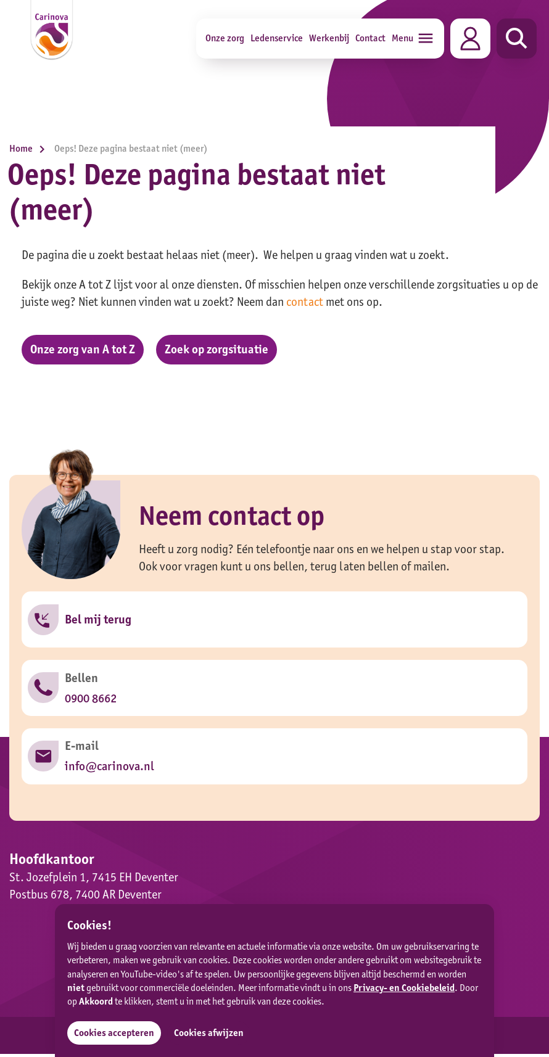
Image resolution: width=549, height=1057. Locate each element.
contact (304, 301)
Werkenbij (329, 38)
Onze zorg (224, 38)
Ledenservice (276, 38)
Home (30, 148)
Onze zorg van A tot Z (83, 349)
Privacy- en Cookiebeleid (404, 987)
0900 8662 (91, 699)
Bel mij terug (98, 620)
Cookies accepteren (114, 1032)
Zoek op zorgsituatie (218, 349)
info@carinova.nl (109, 768)
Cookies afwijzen (209, 1032)
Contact (370, 38)
